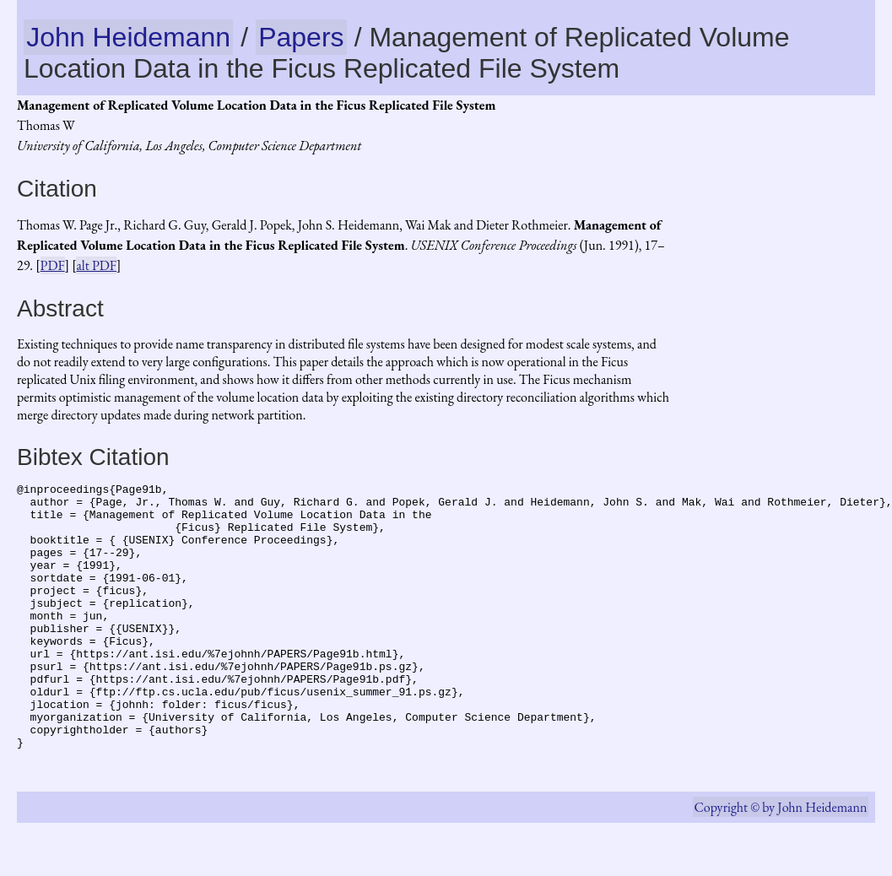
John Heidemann (128, 37)
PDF (53, 265)
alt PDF (96, 265)
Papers (300, 37)
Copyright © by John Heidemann (780, 860)
